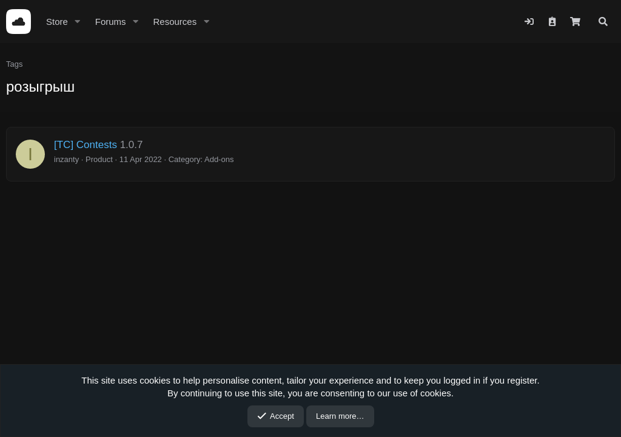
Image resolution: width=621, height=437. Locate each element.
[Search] (603, 21)
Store (57, 21)
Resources (174, 21)
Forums (110, 21)
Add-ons (218, 159)
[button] (77, 21)
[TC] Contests (85, 145)
